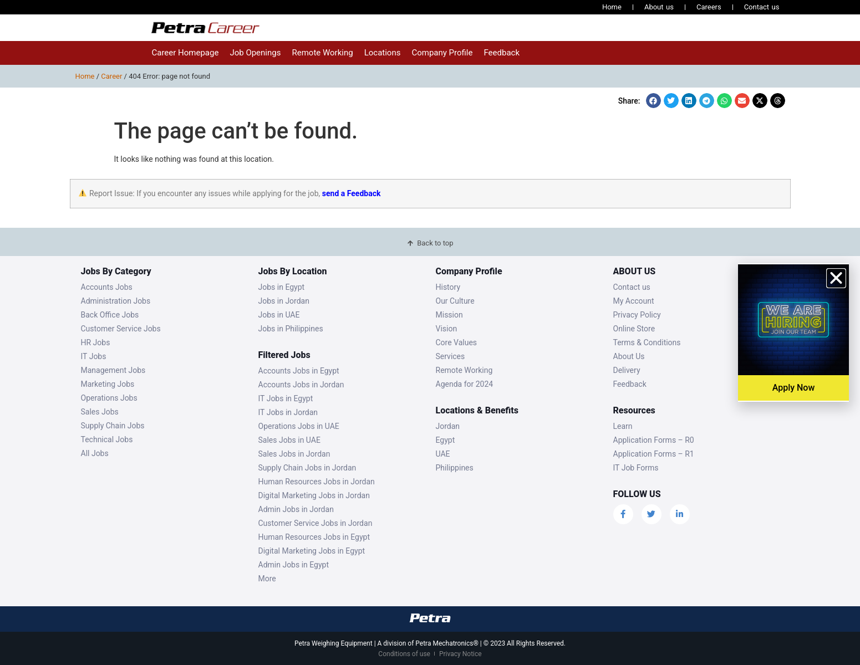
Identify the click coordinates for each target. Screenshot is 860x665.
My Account (633, 300)
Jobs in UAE (279, 314)
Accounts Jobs (107, 287)
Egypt (445, 440)
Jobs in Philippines (290, 328)
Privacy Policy (637, 314)
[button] (653, 100)
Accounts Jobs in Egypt (298, 370)
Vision (446, 328)
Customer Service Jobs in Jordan (315, 523)
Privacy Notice (460, 654)
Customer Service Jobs (121, 328)
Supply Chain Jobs (113, 425)
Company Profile (441, 53)
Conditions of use (404, 654)
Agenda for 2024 (464, 384)
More (267, 578)
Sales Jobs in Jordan (294, 453)
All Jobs (95, 453)
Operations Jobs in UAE (298, 426)
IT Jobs (93, 356)
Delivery (626, 370)
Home (612, 7)
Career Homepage (185, 53)
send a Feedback (351, 193)
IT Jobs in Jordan (288, 412)
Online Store (634, 328)
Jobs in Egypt (281, 287)
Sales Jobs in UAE (289, 440)
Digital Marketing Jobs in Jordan (314, 495)
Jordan (448, 426)
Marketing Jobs (108, 384)
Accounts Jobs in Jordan (301, 384)
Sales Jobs (100, 411)
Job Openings (255, 53)
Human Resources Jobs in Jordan (316, 481)
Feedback (502, 53)
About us (659, 7)
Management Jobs (113, 370)
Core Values (456, 342)
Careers (708, 7)
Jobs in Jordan (283, 300)
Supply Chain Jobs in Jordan (307, 467)
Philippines (455, 467)
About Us (629, 356)
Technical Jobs (107, 439)
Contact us (762, 7)
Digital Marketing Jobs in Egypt (311, 550)
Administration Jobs (116, 300)
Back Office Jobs (110, 314)
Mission (449, 314)
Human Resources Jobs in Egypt (314, 537)
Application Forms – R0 (653, 440)
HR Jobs (95, 342)
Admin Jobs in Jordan (296, 509)
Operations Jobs (109, 397)
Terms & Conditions (647, 342)
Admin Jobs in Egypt (293, 564)
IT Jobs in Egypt (285, 398)
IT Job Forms (636, 467)
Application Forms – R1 (653, 453)
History (448, 287)
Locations (382, 53)
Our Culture (455, 300)
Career (111, 76)
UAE (443, 453)
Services (450, 356)
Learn (623, 426)
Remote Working (322, 53)
